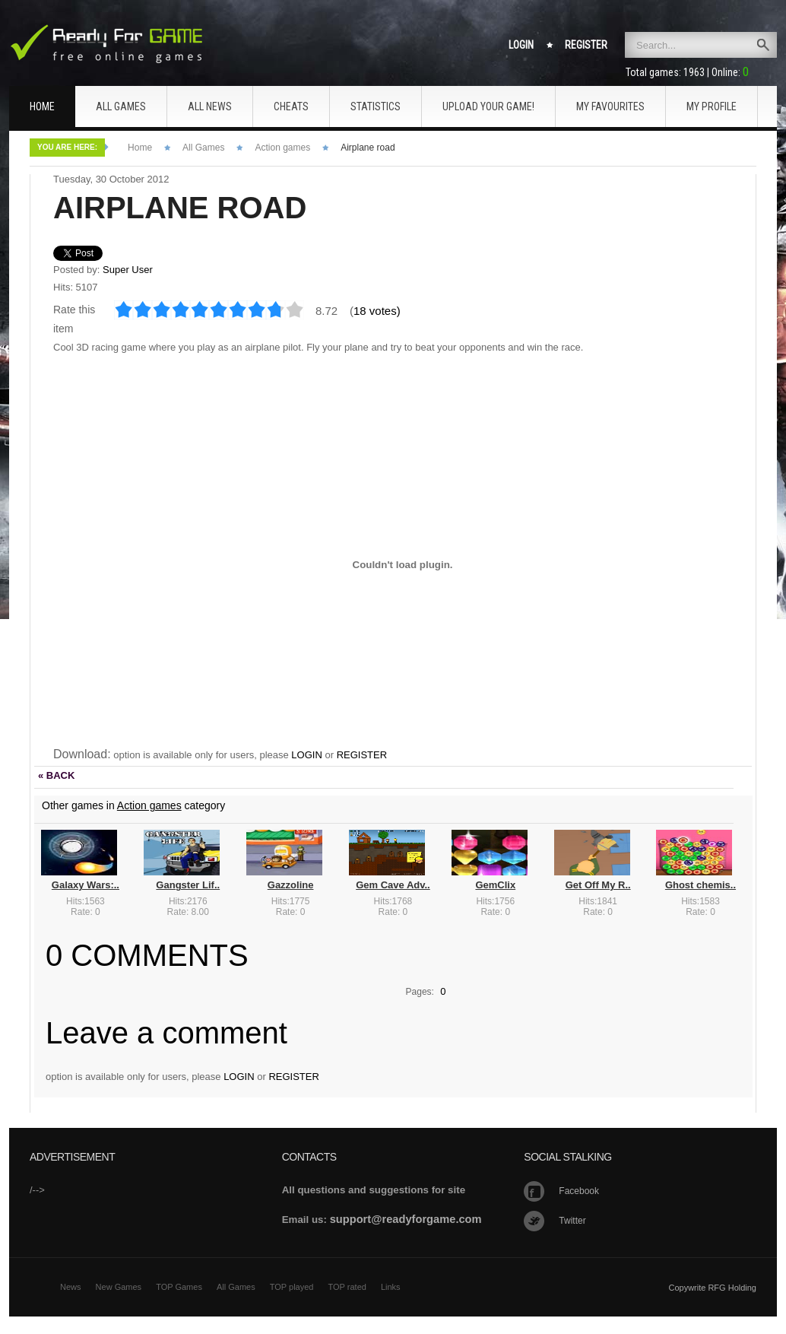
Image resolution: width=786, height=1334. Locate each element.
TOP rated (347, 1286)
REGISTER (362, 755)
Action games (282, 147)
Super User (128, 269)
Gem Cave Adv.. (393, 885)
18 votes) (377, 310)
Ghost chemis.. (700, 885)
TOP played (292, 1286)
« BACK (56, 775)
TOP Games (179, 1286)
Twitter (572, 1220)
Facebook (579, 1191)
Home (140, 147)
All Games (203, 147)
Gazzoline (291, 885)
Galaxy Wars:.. (85, 885)
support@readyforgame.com (406, 1219)
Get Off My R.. (598, 885)
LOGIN (306, 755)
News (70, 1286)
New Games (119, 1286)
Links (391, 1286)
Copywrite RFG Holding (712, 1287)
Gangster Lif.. (188, 885)
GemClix (495, 885)
